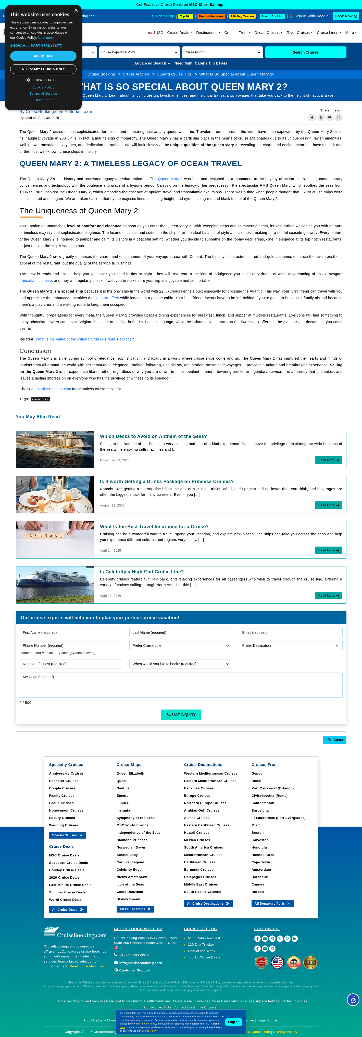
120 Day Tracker (201, 944)
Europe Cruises (197, 796)
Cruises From (235, 33)
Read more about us (87, 966)
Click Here (218, 63)
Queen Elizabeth (130, 773)
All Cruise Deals (68, 909)
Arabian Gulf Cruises (202, 810)
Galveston (260, 840)
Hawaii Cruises (197, 832)
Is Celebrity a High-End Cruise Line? (142, 571)
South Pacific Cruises (202, 892)
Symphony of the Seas (136, 818)
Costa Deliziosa (130, 892)
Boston (258, 832)
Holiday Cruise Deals (67, 870)
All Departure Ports (273, 903)
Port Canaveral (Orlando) (273, 788)
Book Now (344, 16)
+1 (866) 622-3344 (131, 955)
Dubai (256, 781)
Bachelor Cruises (64, 781)
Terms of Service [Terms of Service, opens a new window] (43, 93)
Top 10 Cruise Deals (204, 957)
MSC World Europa (132, 825)
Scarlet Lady (127, 855)
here (122, 1027)
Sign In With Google (311, 16)
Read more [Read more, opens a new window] (46, 37)
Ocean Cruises (267, 33)
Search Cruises (306, 52)
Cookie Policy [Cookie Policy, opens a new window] (43, 87)
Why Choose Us (111, 1020)
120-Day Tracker (242, 16)
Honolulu (259, 847)
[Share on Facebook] (312, 117)
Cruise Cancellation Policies (231, 1001)
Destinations (206, 33)
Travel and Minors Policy (123, 1001)
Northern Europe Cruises (205, 803)
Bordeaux (260, 877)
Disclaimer (334, 740)
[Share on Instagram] (339, 117)
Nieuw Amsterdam (132, 877)
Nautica (123, 788)
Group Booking (272, 16)
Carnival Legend (130, 862)
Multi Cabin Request (204, 938)
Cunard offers (107, 298)
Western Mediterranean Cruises (211, 773)
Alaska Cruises (197, 818)
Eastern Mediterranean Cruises (210, 781)
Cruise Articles (136, 74)
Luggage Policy (265, 1001)
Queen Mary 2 (170, 179)
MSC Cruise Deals (64, 855)
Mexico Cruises (197, 840)
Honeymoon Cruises (66, 810)
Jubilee (123, 803)
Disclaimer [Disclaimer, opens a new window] (43, 99)
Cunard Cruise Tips (174, 74)
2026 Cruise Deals (64, 877)
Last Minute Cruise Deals (70, 885)
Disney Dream (128, 899)
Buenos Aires (263, 855)
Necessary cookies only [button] (43, 69)
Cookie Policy (149, 1031)
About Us (90, 1020)
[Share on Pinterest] (330, 117)
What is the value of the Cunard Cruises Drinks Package (84, 339)
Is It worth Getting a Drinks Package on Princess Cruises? (167, 481)
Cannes (258, 884)
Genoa (257, 773)
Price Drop (165, 16)
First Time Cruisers (203, 1007)
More (349, 33)
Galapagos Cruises (200, 877)
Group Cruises (61, 803)
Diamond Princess (132, 840)
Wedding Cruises (63, 825)
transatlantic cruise (36, 281)
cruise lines (40, 399)
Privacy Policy (285, 1032)
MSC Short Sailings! (207, 5)
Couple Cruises (62, 788)
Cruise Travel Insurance (190, 1001)
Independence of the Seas (138, 832)
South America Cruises (203, 847)
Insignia (123, 810)
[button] (139, 52)
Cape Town (261, 862)
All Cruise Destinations (208, 903)
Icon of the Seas (130, 884)
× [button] (76, 10)
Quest (122, 781)
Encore (123, 796)
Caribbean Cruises (200, 862)
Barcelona (260, 810)
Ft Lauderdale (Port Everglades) (279, 818)
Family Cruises (62, 796)
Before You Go (66, 1001)
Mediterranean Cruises (203, 855)
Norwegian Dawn (131, 847)
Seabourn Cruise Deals (68, 863)
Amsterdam (261, 869)
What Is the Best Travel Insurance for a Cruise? (154, 526)
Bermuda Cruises (199, 869)
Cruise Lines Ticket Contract (165, 1007)
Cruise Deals (178, 33)
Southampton (263, 803)
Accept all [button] (43, 56)
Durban (258, 892)
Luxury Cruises (62, 818)
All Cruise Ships (135, 909)
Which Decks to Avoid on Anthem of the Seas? (153, 436)
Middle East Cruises (201, 884)
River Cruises (298, 33)
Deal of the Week (211, 16)
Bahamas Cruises (199, 788)
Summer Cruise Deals (67, 892)
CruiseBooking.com (54, 389)
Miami (256, 825)
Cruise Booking (101, 74)
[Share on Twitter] (321, 117)
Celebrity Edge (129, 869)
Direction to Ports (292, 1001)
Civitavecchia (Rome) (270, 796)
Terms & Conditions (253, 1032)
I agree (233, 1022)
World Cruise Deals (65, 900)
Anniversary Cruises (66, 773)
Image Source (266, 1020)
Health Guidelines (157, 1001)
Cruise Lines (327, 33)
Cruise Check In (91, 1001)
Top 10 (185, 16)
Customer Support (132, 970)
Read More (326, 460)
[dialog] (43, 57)
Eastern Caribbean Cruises (207, 825)
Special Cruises (67, 835)
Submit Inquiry (181, 715)
